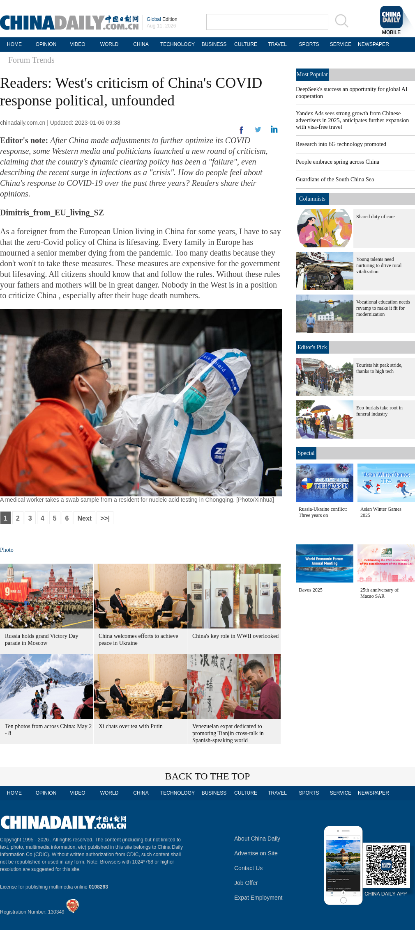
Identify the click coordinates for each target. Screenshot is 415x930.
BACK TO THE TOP (207, 776)
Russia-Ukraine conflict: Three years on (323, 512)
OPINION (46, 44)
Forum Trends (31, 59)
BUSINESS (214, 44)
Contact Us (248, 868)
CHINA (140, 44)
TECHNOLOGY (177, 44)
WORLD (109, 44)
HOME (14, 44)
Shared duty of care (375, 216)
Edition (162, 19)
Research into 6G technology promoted (341, 144)
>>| (105, 518)
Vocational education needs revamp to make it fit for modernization (383, 308)
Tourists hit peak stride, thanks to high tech (379, 368)
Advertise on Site (256, 853)
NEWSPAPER (372, 44)
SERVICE (340, 44)
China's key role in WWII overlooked (235, 636)
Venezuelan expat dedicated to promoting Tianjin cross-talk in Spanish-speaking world (228, 733)
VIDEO (77, 44)
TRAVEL (277, 44)
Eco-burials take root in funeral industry (379, 411)
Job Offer (246, 883)
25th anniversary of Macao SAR (379, 593)
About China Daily (257, 838)
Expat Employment (258, 897)
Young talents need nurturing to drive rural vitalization (378, 265)
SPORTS (309, 44)
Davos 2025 (311, 590)
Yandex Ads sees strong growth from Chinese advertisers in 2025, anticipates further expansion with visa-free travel (352, 120)
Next (84, 518)
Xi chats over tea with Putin (131, 726)
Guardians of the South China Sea (335, 179)
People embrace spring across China (337, 162)
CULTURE (245, 44)
